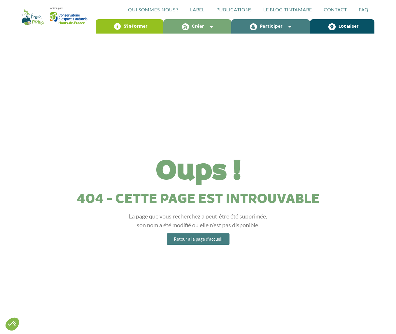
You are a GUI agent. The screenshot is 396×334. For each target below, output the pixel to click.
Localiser (343, 26)
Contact (335, 9)
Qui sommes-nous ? (153, 9)
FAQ (364, 9)
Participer (272, 26)
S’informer (131, 26)
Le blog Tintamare (287, 9)
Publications (234, 9)
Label (197, 9)
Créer (199, 26)
